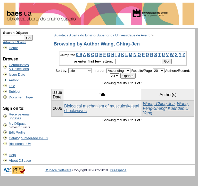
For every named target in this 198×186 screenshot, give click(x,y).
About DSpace (20, 160)
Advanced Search (14, 42)
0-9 (79, 54)
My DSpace (18, 124)
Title (12, 86)
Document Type (21, 97)
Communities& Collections (19, 67)
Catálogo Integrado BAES (28, 138)
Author (14, 80)
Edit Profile (17, 132)
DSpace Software (58, 170)
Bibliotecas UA (20, 144)
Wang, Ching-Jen (159, 104)
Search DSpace (15, 33)
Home (13, 48)
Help (12, 155)
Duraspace (118, 170)
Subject (14, 92)
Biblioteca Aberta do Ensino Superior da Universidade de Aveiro (102, 35)
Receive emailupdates (19, 116)
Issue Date (17, 74)
